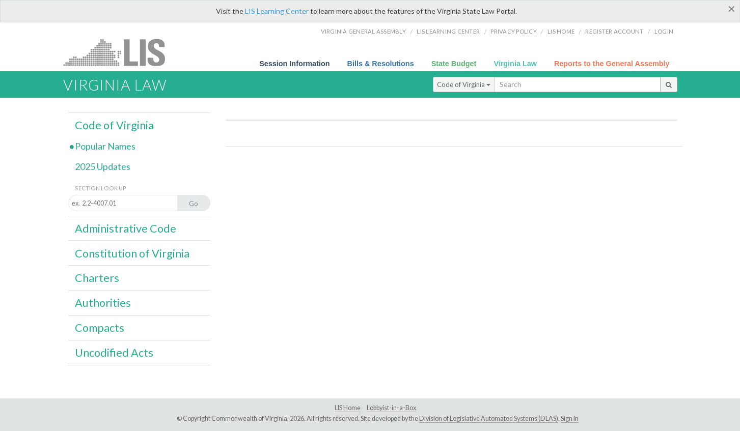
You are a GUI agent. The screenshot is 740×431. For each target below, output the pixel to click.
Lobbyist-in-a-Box (391, 408)
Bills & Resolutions (380, 64)
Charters (97, 277)
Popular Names (105, 146)
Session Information (294, 64)
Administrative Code (125, 228)
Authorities (103, 302)
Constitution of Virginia (132, 253)
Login (663, 31)
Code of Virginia (463, 84)
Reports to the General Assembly (612, 64)
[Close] (731, 8)
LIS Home (348, 408)
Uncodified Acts (114, 352)
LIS (120, 52)
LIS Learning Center (277, 11)
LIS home (560, 31)
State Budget (454, 64)
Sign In (570, 418)
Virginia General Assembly (363, 31)
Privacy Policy (513, 31)
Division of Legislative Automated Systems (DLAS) (488, 418)
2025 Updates (102, 166)
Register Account (614, 31)
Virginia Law (515, 64)
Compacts (99, 327)
